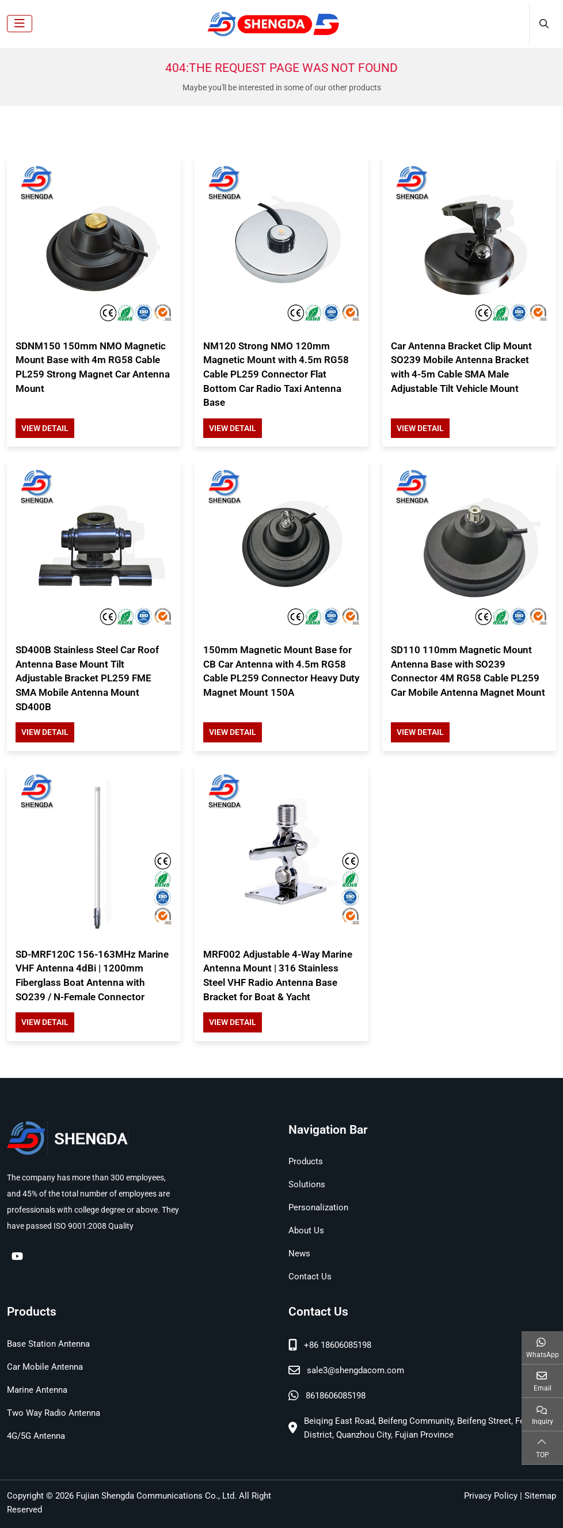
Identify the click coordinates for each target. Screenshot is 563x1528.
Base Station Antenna (48, 1344)
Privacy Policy (491, 1496)
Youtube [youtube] (17, 1255)
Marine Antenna (37, 1390)
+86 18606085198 (337, 1345)
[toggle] (19, 23)
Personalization (318, 1207)
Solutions (306, 1184)
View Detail (45, 428)
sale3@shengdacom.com (355, 1370)
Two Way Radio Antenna (53, 1413)
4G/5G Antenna (36, 1436)
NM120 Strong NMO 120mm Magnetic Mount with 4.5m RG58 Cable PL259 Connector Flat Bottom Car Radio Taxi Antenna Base (276, 374)
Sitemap (540, 1496)
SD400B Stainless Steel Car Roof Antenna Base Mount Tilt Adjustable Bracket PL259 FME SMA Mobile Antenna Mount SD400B (87, 678)
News (299, 1253)
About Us (306, 1230)
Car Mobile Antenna (45, 1367)
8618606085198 (336, 1395)
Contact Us (310, 1276)
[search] (542, 23)
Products (305, 1161)
